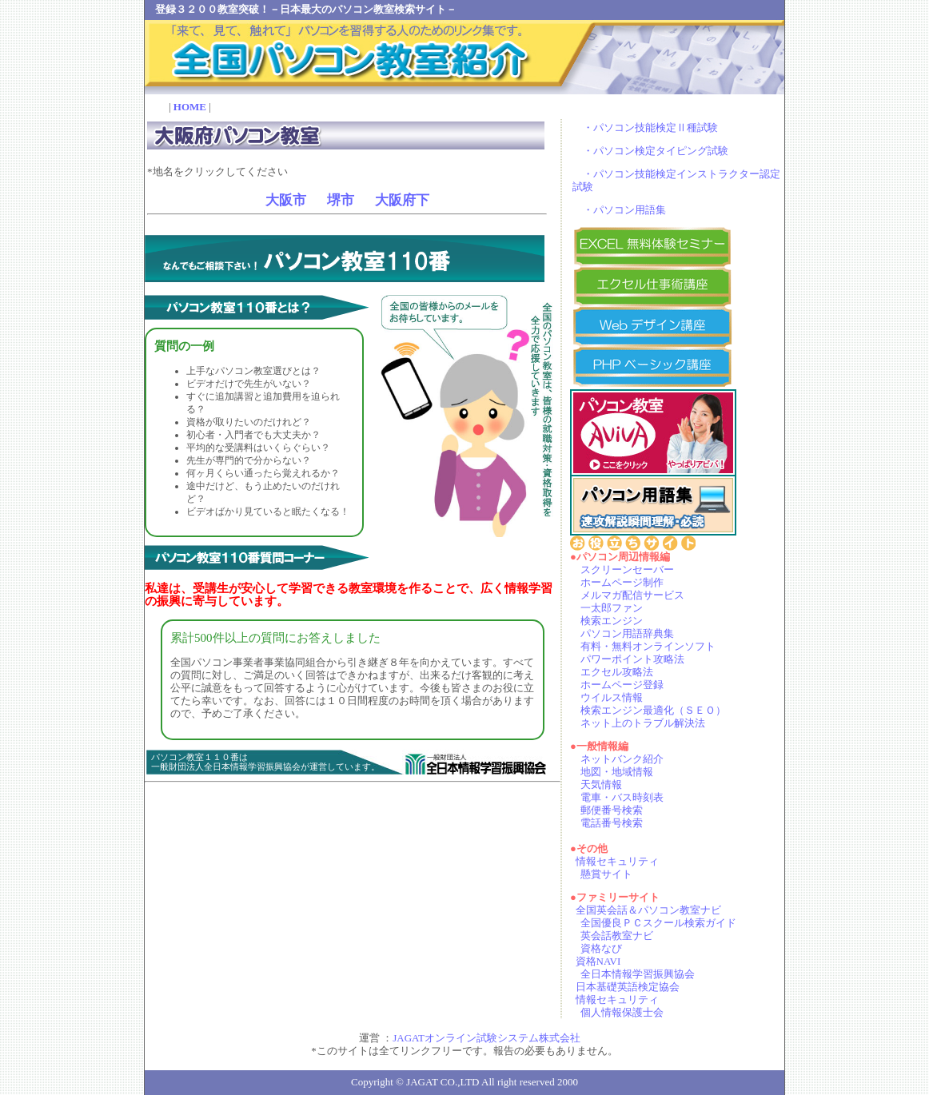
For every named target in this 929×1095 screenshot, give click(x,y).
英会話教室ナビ (616, 936)
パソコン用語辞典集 (627, 633)
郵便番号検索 (611, 810)
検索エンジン (611, 621)
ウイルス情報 (611, 697)
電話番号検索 (611, 823)
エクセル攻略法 (616, 672)
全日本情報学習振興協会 (637, 974)
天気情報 (601, 784)
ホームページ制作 (622, 582)
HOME (189, 107)
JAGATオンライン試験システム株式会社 (486, 1038)
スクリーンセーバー (627, 569)
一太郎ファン (611, 608)
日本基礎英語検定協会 (628, 987)
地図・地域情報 (616, 772)
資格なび (601, 948)
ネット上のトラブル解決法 (642, 723)
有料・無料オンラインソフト (648, 646)
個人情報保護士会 (622, 1012)
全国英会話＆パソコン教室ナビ (648, 910)
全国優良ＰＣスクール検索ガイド (658, 923)
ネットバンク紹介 (622, 759)
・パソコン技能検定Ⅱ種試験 (650, 127)
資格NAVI (598, 961)
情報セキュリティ (617, 861)
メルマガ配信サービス (632, 595)
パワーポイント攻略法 (632, 659)
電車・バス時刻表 (622, 797)
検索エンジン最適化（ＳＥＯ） (653, 710)
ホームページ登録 (622, 685)
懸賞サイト (606, 874)
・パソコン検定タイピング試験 (655, 151)
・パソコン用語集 (624, 210)
